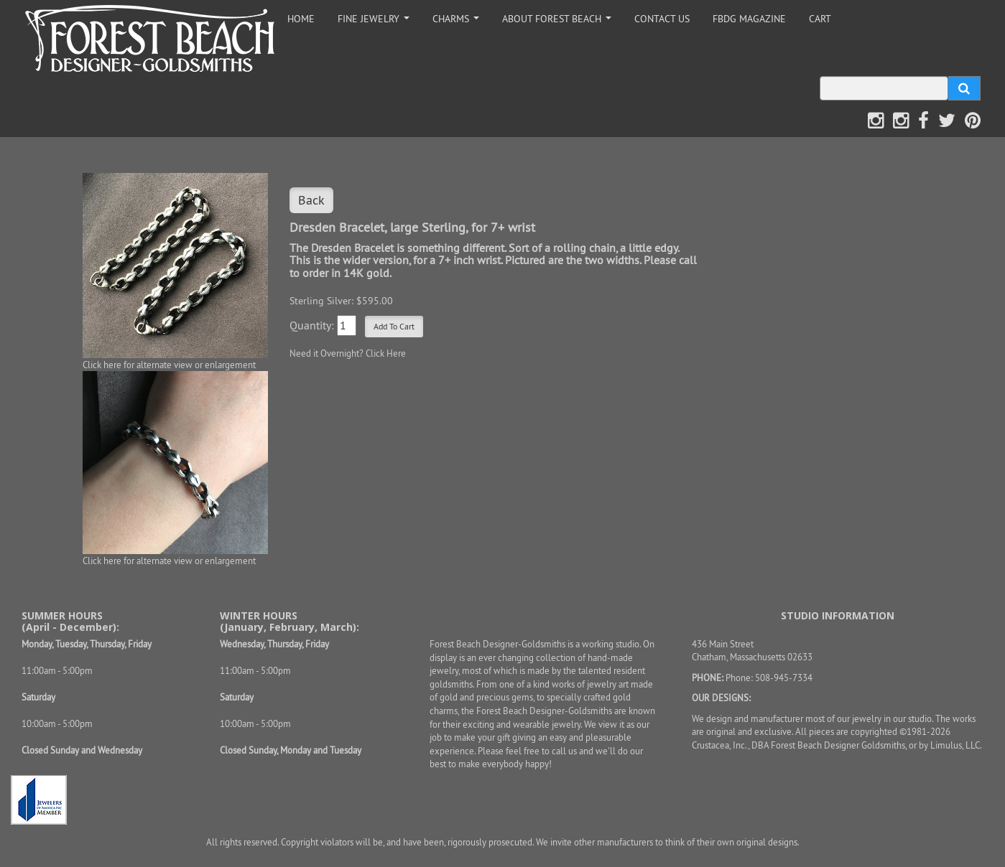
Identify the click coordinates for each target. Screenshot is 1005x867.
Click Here (386, 353)
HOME (301, 18)
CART (820, 18)
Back (311, 200)
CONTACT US (662, 18)
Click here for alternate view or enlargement (169, 364)
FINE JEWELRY (376, 22)
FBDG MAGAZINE (749, 18)
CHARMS (458, 22)
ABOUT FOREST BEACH (559, 22)
